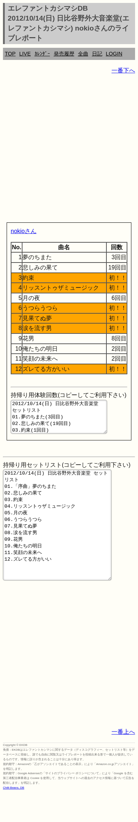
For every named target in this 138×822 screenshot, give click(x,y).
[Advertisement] (69, 150)
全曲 (83, 54)
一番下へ (123, 70)
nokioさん (23, 231)
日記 (97, 54)
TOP (10, 54)
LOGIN (114, 54)
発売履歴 (64, 54)
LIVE (25, 54)
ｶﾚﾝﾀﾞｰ (42, 54)
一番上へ (123, 760)
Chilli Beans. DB (13, 816)
